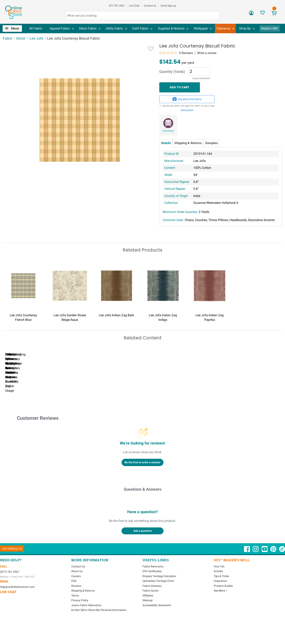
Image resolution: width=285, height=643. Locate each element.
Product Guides (223, 607)
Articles (218, 593)
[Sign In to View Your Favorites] (262, 13)
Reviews (76, 607)
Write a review (207, 53)
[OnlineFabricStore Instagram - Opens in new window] (256, 573)
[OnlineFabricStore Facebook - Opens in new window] (247, 573)
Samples (211, 143)
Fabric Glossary (152, 607)
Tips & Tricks (221, 598)
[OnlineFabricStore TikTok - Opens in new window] (282, 573)
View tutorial (187, 110)
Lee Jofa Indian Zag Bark (116, 315)
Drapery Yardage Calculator (159, 598)
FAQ (73, 602)
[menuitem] (14, 28)
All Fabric (35, 28)
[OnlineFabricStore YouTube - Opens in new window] (265, 573)
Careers (76, 598)
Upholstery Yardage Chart (158, 602)
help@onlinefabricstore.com (17, 608)
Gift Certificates (152, 593)
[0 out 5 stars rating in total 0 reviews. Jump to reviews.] (176, 53)
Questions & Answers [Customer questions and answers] (142, 511)
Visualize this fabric (186, 99)
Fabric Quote (150, 612)
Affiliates (147, 617)
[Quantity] (199, 71)
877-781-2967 (116, 5)
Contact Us (150, 5)
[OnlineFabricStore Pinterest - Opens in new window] (273, 573)
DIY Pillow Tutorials (162, 403)
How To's (219, 588)
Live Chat (134, 5)
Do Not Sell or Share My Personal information (98, 632)
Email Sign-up (168, 5)
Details (166, 143)
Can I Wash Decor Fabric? (71, 403)
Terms (75, 617)
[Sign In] (251, 14)
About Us (77, 593)
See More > (220, 612)
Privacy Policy (79, 622)
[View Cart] (274, 13)
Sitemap (147, 622)
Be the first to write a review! (142, 484)
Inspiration (220, 602)
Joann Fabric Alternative (86, 627)
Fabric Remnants (152, 588)
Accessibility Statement (156, 627)
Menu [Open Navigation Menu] (15, 28)
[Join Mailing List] (12, 570)
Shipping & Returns (188, 143)
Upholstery (168, 130)
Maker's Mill (269, 28)
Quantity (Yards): (172, 72)
